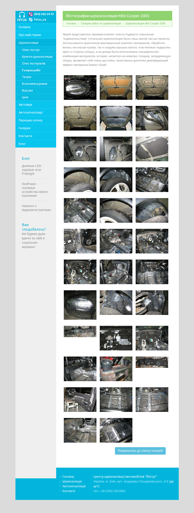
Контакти (25, 136)
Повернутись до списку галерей (140, 450)
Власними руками (34, 83)
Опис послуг (31, 50)
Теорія (26, 77)
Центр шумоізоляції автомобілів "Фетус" (22, 16)
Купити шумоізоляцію (37, 56)
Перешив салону (30, 120)
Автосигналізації (31, 112)
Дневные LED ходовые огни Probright (31, 169)
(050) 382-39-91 (44, 14)
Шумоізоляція (28, 42)
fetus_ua (40, 19)
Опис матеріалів (34, 63)
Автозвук (25, 104)
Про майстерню (30, 35)
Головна (24, 27)
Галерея (24, 128)
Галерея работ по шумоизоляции (101, 23)
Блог (22, 144)
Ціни (25, 97)
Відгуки (27, 90)
